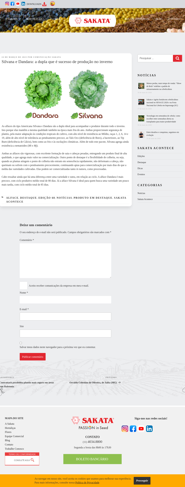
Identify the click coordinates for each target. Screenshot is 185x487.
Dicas (140, 168)
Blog (7, 440)
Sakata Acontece (145, 199)
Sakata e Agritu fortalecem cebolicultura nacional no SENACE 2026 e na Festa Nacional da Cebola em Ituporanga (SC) (162, 102)
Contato (9, 444)
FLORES (55, 19)
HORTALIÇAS (34, 19)
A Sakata (9, 423)
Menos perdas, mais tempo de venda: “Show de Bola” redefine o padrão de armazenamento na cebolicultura (164, 86)
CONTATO (174, 19)
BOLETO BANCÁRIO (92, 459)
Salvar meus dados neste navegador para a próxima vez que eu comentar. (58, 347)
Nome (24, 292)
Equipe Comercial (14, 436)
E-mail (24, 309)
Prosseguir (142, 480)
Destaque (28, 197)
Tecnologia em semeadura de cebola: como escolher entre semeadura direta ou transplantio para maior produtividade (163, 119)
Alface (12, 197)
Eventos (141, 174)
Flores (8, 432)
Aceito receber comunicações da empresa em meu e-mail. (59, 285)
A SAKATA (11, 19)
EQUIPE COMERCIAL (137, 19)
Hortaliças (10, 428)
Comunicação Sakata (47, 57)
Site (22, 326)
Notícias (64, 197)
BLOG (159, 19)
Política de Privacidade (87, 482)
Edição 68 (46, 197)
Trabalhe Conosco (14, 448)
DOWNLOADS (34, 4)
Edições (141, 156)
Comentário (27, 240)
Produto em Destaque (93, 197)
